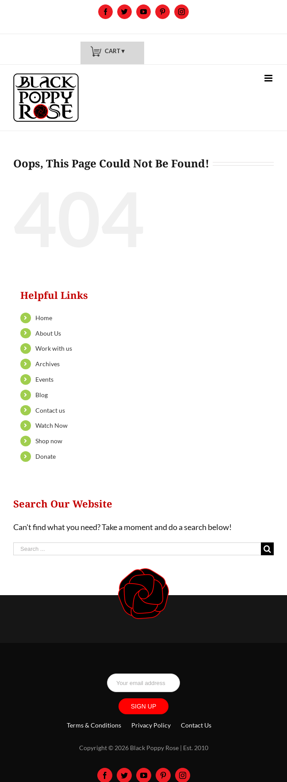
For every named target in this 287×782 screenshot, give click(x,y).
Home (43, 317)
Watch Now (51, 425)
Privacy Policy (151, 725)
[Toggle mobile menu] (269, 78)
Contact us (50, 410)
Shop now (48, 441)
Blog (41, 395)
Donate (45, 456)
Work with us (53, 348)
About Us (48, 333)
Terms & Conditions (94, 725)
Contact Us (196, 725)
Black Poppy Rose (154, 747)
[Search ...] (137, 548)
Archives (47, 364)
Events (44, 379)
